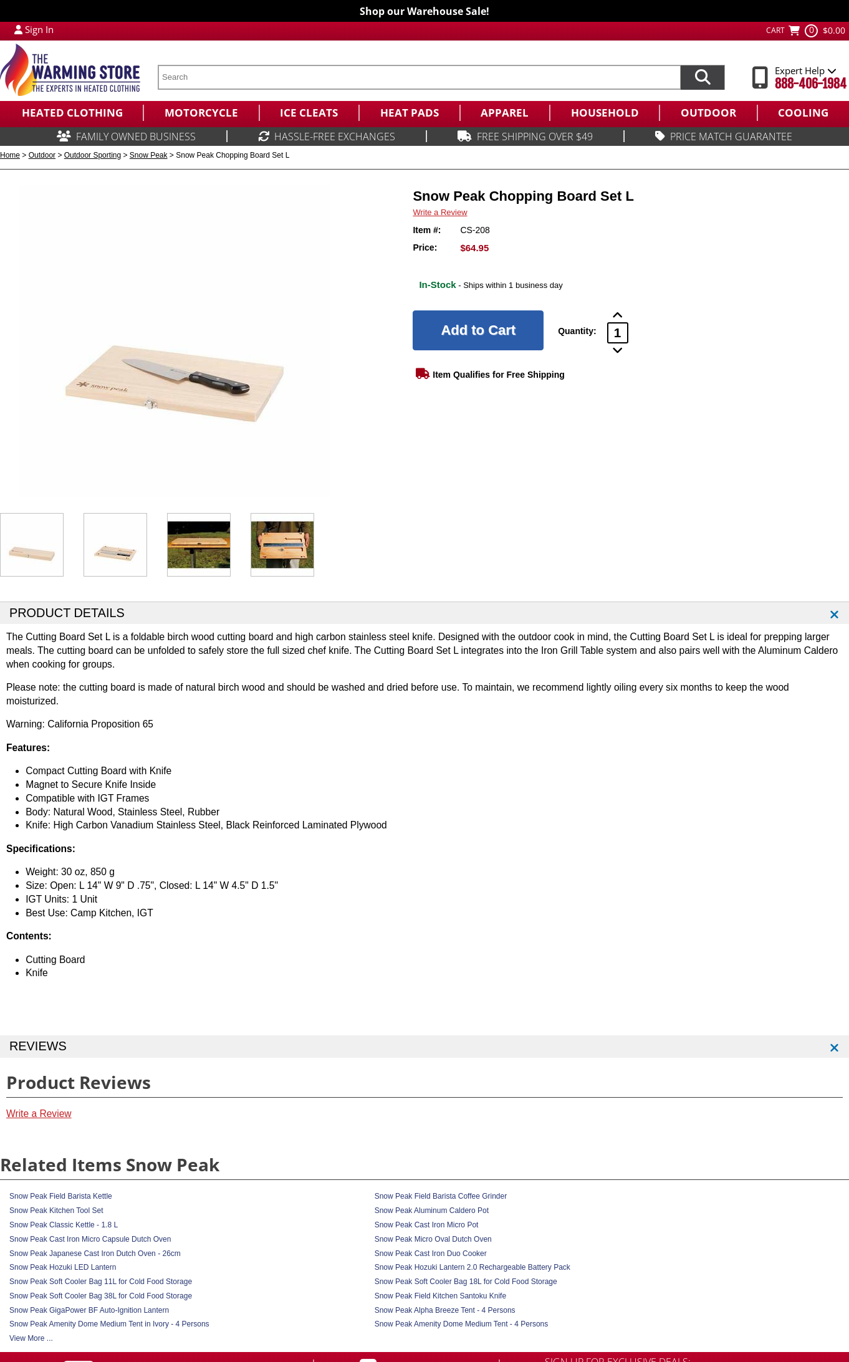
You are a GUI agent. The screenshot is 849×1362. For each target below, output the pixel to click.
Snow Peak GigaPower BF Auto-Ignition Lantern (89, 1310)
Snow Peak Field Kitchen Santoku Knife (440, 1296)
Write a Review (440, 212)
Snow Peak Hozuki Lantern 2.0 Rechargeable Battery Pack (472, 1267)
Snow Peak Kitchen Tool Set (56, 1210)
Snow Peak (149, 155)
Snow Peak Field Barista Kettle (60, 1196)
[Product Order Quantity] (617, 332)
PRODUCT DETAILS (67, 613)
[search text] (419, 77)
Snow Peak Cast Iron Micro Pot (427, 1225)
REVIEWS (38, 1046)
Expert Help (806, 70)
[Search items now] (702, 77)
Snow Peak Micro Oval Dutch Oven (433, 1239)
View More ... (31, 1338)
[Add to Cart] (478, 330)
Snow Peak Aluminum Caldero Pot (432, 1210)
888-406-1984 (811, 84)
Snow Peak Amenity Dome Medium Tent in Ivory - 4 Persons (109, 1324)
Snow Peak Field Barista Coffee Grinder (441, 1196)
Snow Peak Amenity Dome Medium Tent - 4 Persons (462, 1324)
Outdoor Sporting (92, 155)
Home (10, 155)
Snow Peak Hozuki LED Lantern (62, 1267)
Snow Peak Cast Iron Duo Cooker (431, 1253)
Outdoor (42, 155)
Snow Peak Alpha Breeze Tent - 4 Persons (445, 1310)
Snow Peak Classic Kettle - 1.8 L (63, 1225)
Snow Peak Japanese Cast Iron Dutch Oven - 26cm (95, 1253)
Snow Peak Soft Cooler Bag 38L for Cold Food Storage (100, 1296)
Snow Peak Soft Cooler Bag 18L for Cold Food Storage (466, 1281)
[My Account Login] (18, 29)
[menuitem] (71, 113)
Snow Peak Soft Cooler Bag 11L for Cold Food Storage (100, 1281)
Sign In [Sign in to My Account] (39, 29)
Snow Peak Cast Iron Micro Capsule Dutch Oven (90, 1239)
